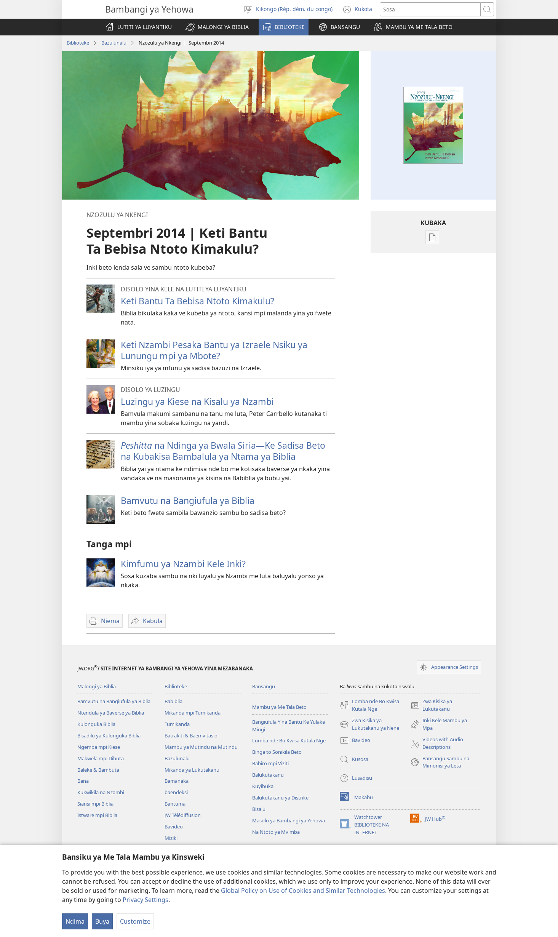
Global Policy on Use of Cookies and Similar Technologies (303, 890)
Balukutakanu (268, 774)
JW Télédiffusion (183, 815)
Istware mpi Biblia (97, 815)
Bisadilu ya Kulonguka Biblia (109, 735)
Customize (135, 921)
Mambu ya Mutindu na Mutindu (201, 747)
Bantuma (175, 803)
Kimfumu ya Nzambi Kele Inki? (183, 564)
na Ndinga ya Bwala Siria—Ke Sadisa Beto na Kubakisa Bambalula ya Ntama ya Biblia (223, 450)
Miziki (171, 838)
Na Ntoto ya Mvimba (276, 831)
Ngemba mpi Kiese (98, 747)
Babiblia (173, 701)
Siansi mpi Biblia (95, 803)
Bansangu (263, 686)
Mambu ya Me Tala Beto (279, 707)
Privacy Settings (145, 899)
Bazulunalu (113, 42)
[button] (217, 27)
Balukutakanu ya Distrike (280, 797)
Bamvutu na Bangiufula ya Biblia (187, 500)
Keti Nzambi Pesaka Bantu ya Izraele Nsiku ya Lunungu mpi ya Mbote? (214, 350)
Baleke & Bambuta (98, 769)
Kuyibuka (262, 786)
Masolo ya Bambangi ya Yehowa (288, 820)
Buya (102, 921)
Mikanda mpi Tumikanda (193, 712)
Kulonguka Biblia (96, 724)
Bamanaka (177, 780)
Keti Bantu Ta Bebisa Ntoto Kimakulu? (197, 301)
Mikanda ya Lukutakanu (192, 769)
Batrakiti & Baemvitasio (191, 735)
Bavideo (174, 826)
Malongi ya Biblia (96, 686)
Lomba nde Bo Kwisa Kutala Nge (289, 740)
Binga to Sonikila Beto (277, 751)
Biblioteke (78, 42)
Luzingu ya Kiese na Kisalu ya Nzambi (197, 401)
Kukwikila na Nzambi (100, 792)
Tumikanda (177, 724)
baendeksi (176, 792)
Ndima (75, 921)
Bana (83, 780)
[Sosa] (430, 9)
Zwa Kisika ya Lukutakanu (431, 705)
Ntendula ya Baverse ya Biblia (110, 712)
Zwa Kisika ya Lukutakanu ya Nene (369, 724)
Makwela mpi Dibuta (100, 758)
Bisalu (258, 809)
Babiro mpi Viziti (270, 763)
